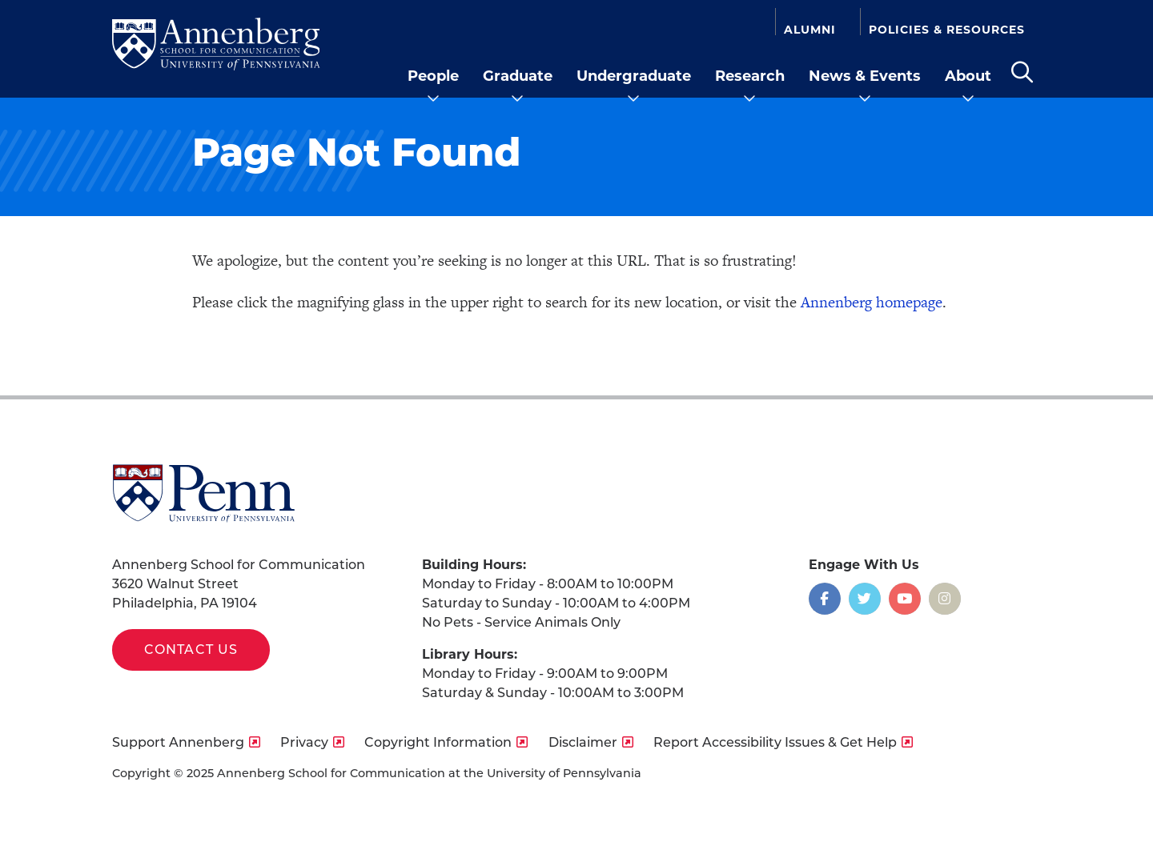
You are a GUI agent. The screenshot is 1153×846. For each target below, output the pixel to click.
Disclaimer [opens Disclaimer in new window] (582, 742)
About (968, 76)
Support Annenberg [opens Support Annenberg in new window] (178, 742)
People (433, 76)
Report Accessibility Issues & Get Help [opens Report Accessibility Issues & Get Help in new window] (775, 742)
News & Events (865, 76)
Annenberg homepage (871, 302)
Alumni (810, 28)
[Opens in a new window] (825, 599)
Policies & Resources (947, 28)
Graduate (517, 76)
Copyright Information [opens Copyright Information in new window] (438, 742)
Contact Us (191, 649)
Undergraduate (633, 76)
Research (750, 76)
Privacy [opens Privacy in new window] (304, 742)
